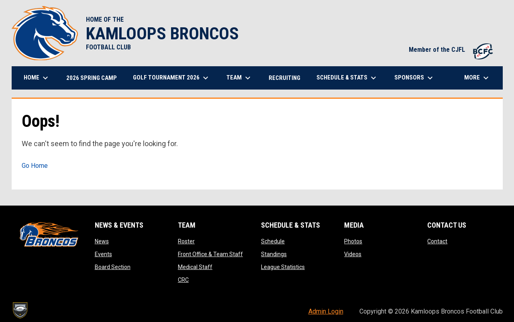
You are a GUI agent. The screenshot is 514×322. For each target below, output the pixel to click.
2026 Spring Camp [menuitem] (91, 78)
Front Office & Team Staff (210, 254)
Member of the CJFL (452, 49)
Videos (352, 254)
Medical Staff (195, 267)
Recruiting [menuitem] (284, 78)
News (102, 241)
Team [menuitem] (239, 78)
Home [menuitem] (37, 78)
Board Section (113, 267)
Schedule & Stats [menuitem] (347, 78)
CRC (183, 280)
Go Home (35, 165)
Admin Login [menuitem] (325, 311)
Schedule (273, 241)
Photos (353, 241)
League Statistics (283, 267)
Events (103, 254)
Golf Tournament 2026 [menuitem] (171, 78)
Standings (274, 254)
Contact (437, 241)
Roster (186, 241)
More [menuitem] (477, 78)
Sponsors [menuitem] (414, 78)
